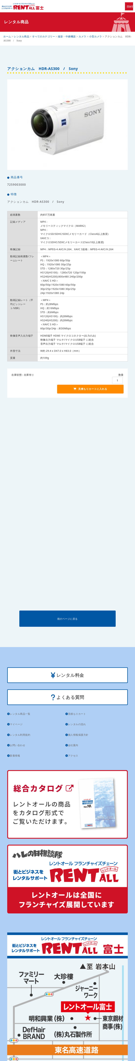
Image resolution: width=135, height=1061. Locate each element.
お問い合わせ (17, 745)
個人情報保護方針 (78, 734)
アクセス (73, 755)
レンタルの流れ (77, 724)
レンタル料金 (67, 675)
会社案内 (73, 745)
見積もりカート (77, 713)
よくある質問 (67, 697)
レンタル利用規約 (20, 734)
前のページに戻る (67, 618)
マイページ (16, 724)
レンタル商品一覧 (20, 713)
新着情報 (15, 755)
